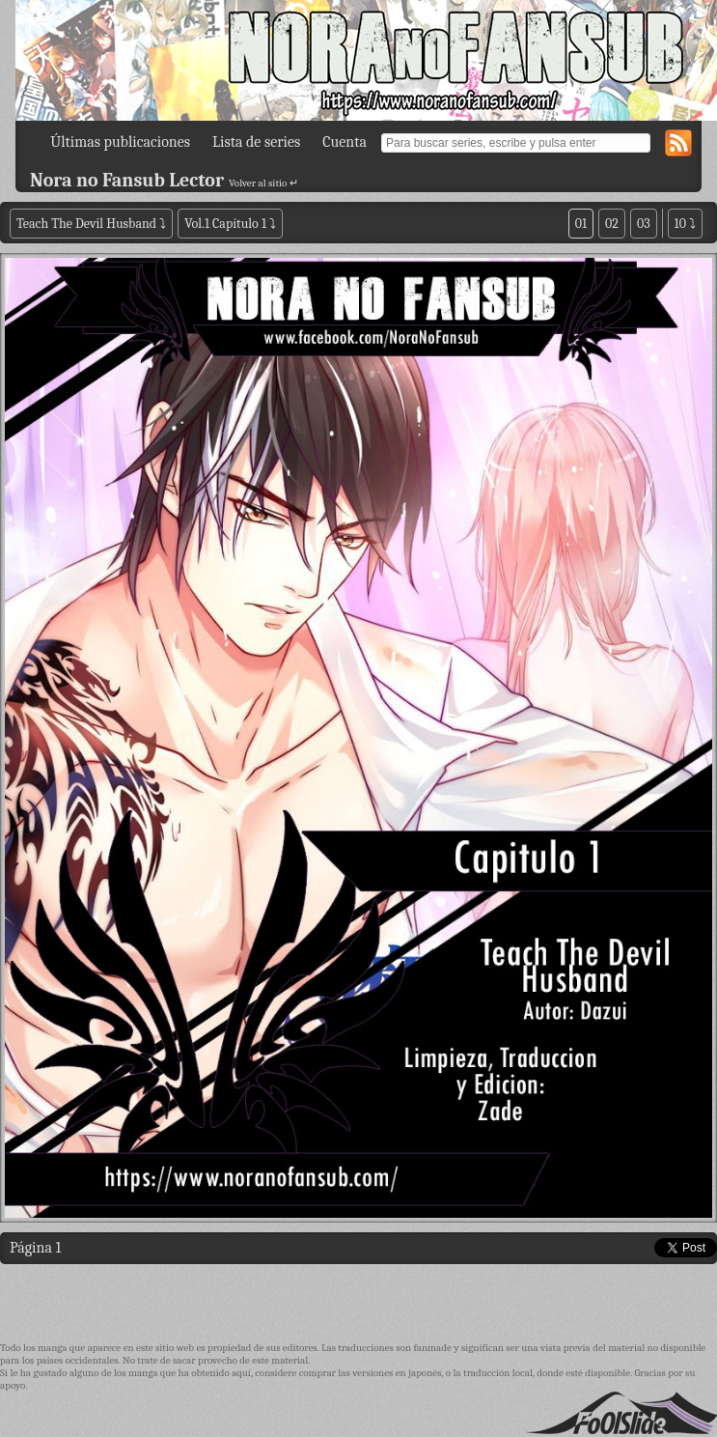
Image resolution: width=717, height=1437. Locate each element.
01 (581, 223)
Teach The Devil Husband (87, 223)
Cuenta (344, 142)
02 (612, 223)
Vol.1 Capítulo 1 (225, 223)
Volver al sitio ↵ (263, 183)
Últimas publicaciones (120, 142)
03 (643, 223)
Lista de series (256, 142)
